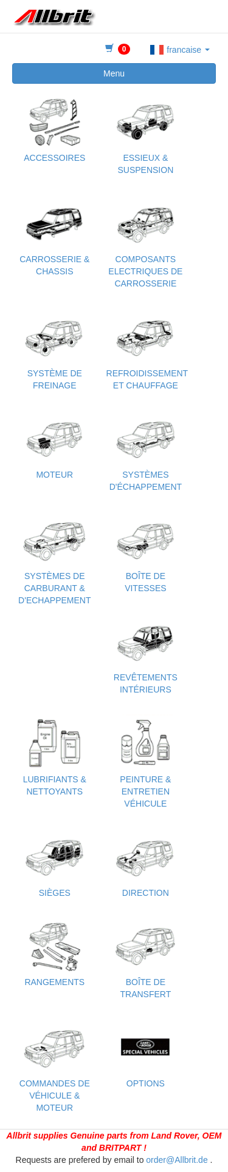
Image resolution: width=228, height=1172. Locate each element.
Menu (114, 73)
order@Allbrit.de (176, 1160)
